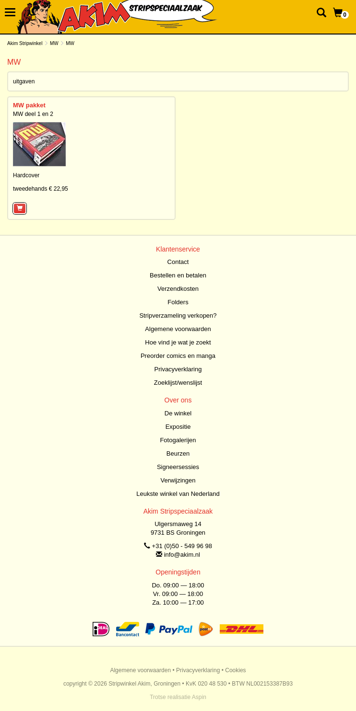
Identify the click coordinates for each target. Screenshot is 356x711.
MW (54, 43)
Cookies (235, 670)
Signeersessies (178, 466)
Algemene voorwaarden (178, 329)
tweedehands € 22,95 (40, 188)
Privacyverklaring (178, 369)
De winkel (178, 413)
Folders (177, 302)
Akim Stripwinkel (24, 43)
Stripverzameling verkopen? (177, 315)
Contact (178, 261)
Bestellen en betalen (178, 275)
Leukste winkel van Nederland (177, 493)
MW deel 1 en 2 (33, 114)
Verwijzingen (178, 480)
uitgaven (24, 81)
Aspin (199, 697)
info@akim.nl (182, 554)
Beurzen (178, 453)
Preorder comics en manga (178, 355)
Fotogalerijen (178, 440)
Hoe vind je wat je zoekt (178, 342)
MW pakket (29, 105)
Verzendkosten (178, 288)
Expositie (178, 426)
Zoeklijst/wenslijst (178, 382)
